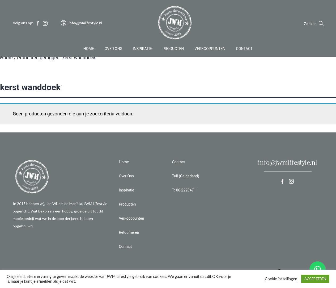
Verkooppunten (209, 49)
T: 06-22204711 (185, 190)
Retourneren (129, 232)
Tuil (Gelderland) (185, 176)
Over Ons (113, 49)
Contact (244, 49)
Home (88, 49)
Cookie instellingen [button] (281, 279)
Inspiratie (142, 49)
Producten (173, 49)
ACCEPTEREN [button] (315, 279)
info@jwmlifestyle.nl (287, 162)
